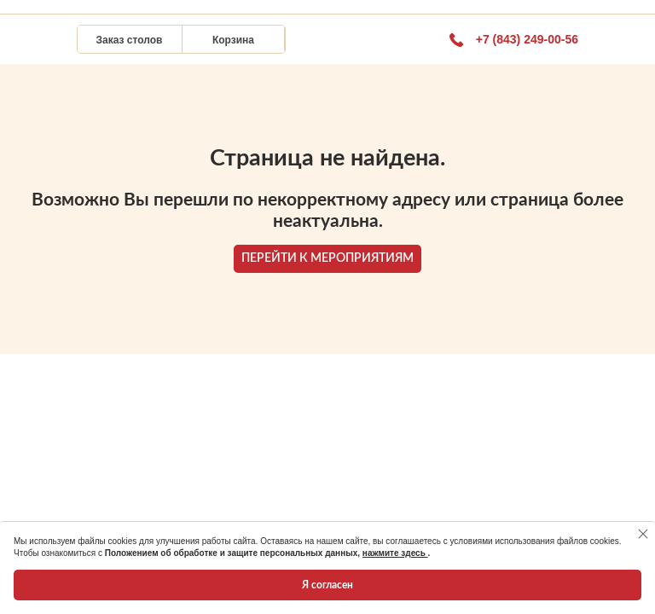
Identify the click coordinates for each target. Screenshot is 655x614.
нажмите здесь (395, 553)
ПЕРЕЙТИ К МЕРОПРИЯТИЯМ (327, 258)
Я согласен (327, 585)
